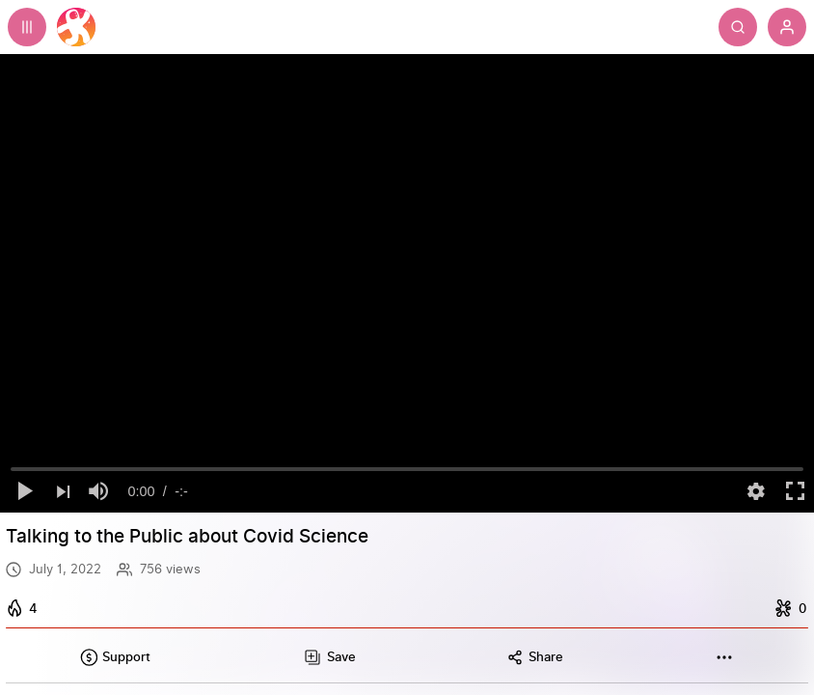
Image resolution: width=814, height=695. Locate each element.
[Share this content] (535, 657)
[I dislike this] (788, 608)
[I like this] (24, 608)
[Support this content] (115, 657)
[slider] (407, 469)
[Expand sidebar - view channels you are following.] (27, 27)
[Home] (76, 27)
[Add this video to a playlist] (329, 657)
